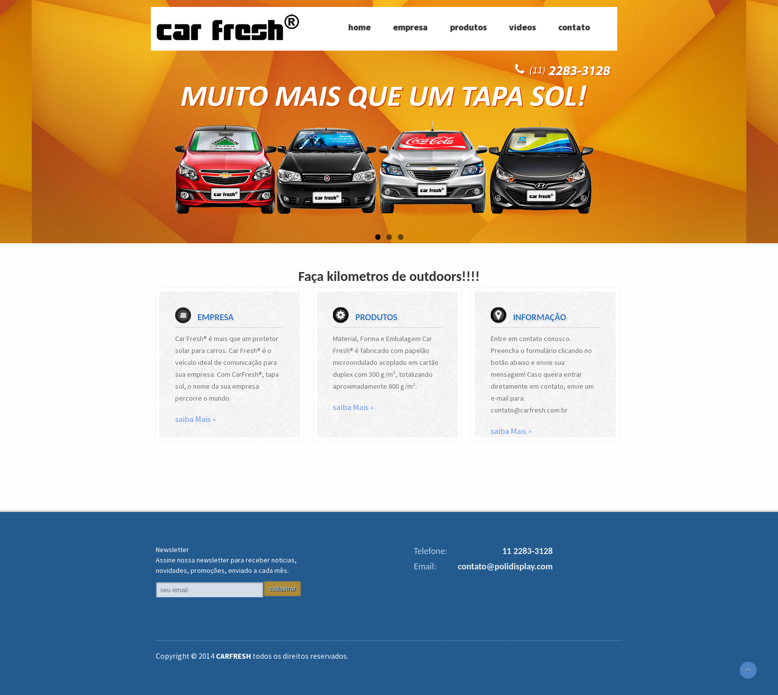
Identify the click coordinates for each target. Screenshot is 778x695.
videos (522, 27)
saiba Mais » (195, 419)
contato (574, 27)
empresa (410, 27)
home (359, 27)
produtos (468, 27)
